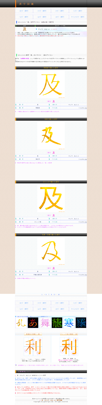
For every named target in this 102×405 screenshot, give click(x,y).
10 (59, 294)
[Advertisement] (51, 44)
